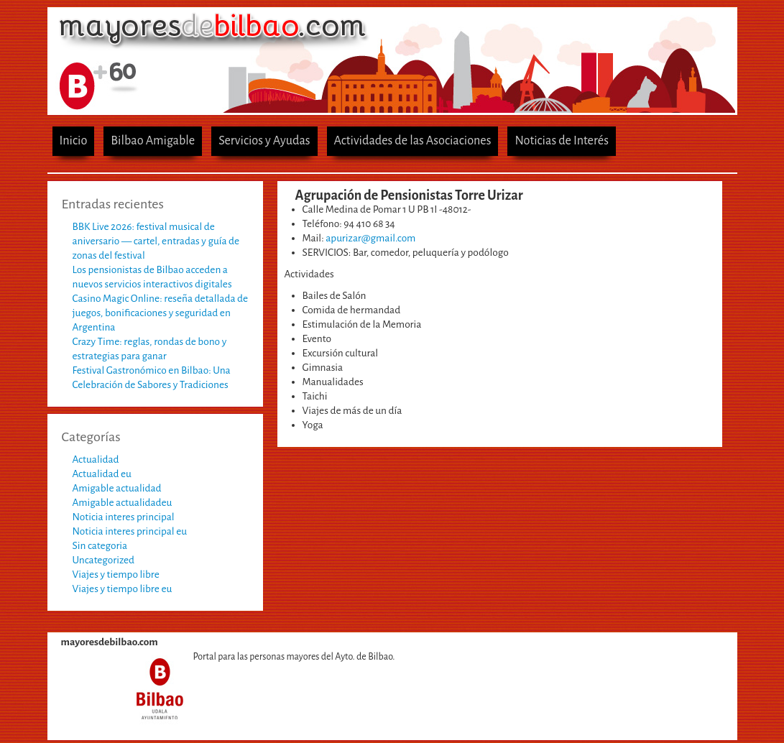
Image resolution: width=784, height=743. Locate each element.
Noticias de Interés (562, 140)
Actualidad (96, 459)
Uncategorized (104, 560)
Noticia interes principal (124, 517)
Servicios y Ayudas (264, 140)
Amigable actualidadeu (122, 502)
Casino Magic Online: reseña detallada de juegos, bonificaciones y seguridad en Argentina (161, 313)
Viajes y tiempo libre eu (122, 588)
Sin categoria (100, 545)
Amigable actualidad (117, 488)
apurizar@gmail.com (370, 238)
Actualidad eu (102, 474)
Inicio (74, 140)
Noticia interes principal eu (130, 531)
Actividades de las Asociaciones (413, 140)
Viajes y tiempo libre (116, 574)
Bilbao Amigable (153, 140)
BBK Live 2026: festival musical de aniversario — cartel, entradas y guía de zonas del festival (156, 241)
